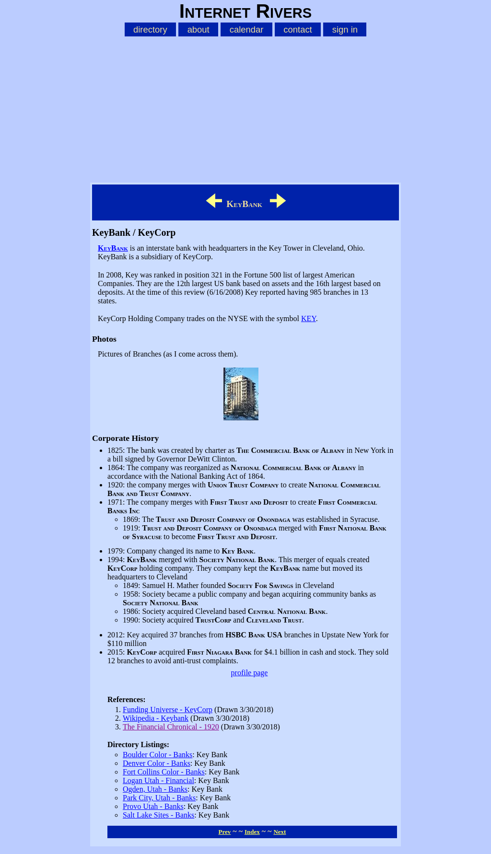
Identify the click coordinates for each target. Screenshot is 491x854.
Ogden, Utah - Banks (155, 789)
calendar (247, 29)
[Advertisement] (245, 108)
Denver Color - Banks (156, 763)
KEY (308, 318)
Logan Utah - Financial (158, 780)
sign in (345, 29)
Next (279, 831)
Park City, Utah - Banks (159, 798)
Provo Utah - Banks (153, 806)
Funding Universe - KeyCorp (167, 709)
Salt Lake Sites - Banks (158, 815)
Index (252, 831)
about (198, 29)
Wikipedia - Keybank (155, 718)
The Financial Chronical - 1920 (171, 727)
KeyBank (113, 248)
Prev (225, 831)
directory (150, 29)
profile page (249, 673)
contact (297, 29)
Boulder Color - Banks (157, 754)
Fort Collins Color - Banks (164, 772)
